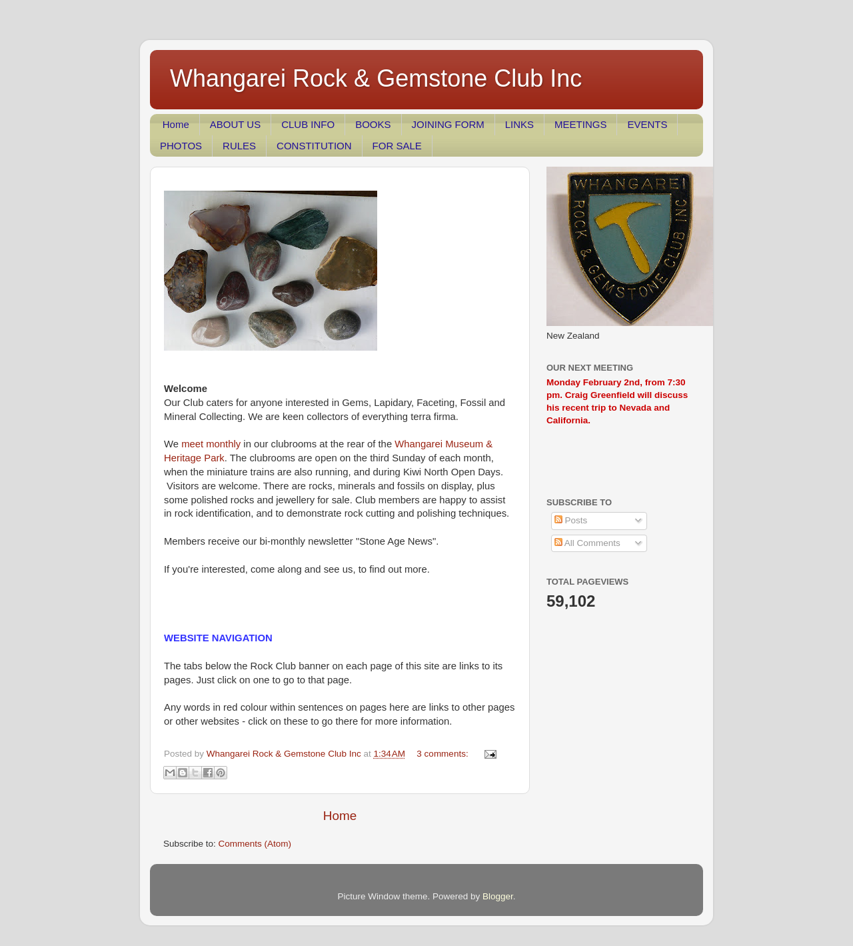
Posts (571, 520)
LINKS (519, 124)
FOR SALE (397, 145)
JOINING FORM (448, 124)
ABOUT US (235, 124)
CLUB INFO (308, 124)
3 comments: (443, 754)
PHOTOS (181, 145)
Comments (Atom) (255, 844)
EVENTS (647, 124)
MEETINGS (580, 124)
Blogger (497, 896)
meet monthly (212, 444)
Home (176, 124)
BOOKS (373, 124)
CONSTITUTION (314, 145)
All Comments (587, 543)
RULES (239, 145)
